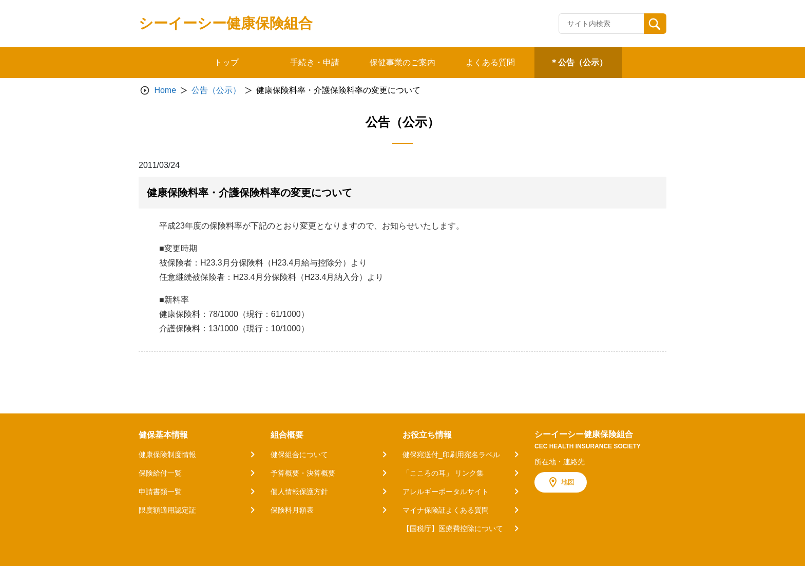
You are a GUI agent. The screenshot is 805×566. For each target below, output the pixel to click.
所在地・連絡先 (559, 462)
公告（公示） (216, 90)
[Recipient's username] (601, 23)
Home (165, 90)
